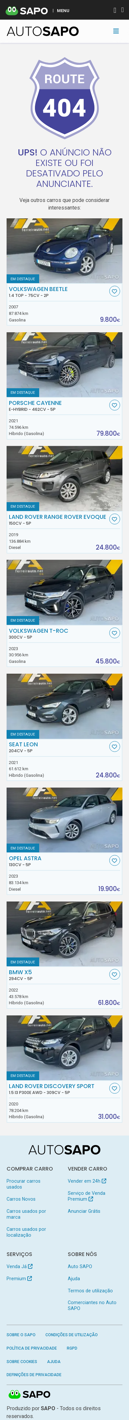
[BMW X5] (65, 933)
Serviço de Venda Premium (86, 1196)
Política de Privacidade (32, 1348)
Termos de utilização (90, 1290)
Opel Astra (58, 861)
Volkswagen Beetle (58, 292)
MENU (63, 10)
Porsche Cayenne (58, 406)
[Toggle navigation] (116, 31)
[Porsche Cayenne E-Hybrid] (65, 364)
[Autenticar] (115, 11)
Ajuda (74, 1278)
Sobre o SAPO (21, 1335)
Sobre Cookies (22, 1361)
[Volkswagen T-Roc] (65, 592)
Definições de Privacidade (34, 1375)
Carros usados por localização (26, 1232)
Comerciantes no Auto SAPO (92, 1305)
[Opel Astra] (65, 820)
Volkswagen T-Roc (58, 634)
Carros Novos (21, 1199)
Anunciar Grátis (84, 1211)
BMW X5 (58, 975)
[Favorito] (114, 291)
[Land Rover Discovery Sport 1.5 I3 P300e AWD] (65, 1047)
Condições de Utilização (71, 1335)
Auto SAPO (80, 1266)
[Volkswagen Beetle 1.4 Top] (65, 250)
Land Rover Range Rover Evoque (58, 520)
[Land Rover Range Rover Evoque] (65, 478)
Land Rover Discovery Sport (58, 1089)
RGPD (72, 1348)
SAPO (30, 1395)
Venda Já (20, 1266)
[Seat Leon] (65, 706)
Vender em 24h (87, 1181)
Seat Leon (58, 747)
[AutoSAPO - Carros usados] (43, 31)
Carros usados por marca (26, 1214)
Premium (19, 1278)
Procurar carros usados (23, 1184)
